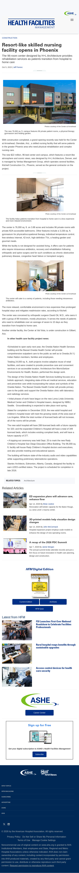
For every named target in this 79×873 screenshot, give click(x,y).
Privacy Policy (14, 837)
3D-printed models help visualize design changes (52, 521)
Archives (53, 602)
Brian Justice (48, 504)
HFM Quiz (39, 609)
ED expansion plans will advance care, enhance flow (51, 498)
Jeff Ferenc (18, 67)
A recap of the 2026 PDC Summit (48, 542)
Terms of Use (24, 840)
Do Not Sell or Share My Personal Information (44, 837)
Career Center (40, 713)
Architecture (29, 480)
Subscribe (39, 754)
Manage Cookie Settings (43, 840)
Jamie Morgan (48, 547)
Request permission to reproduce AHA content (32, 865)
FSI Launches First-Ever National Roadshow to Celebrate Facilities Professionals (53, 624)
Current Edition (25, 602)
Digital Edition (39, 569)
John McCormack (50, 527)
